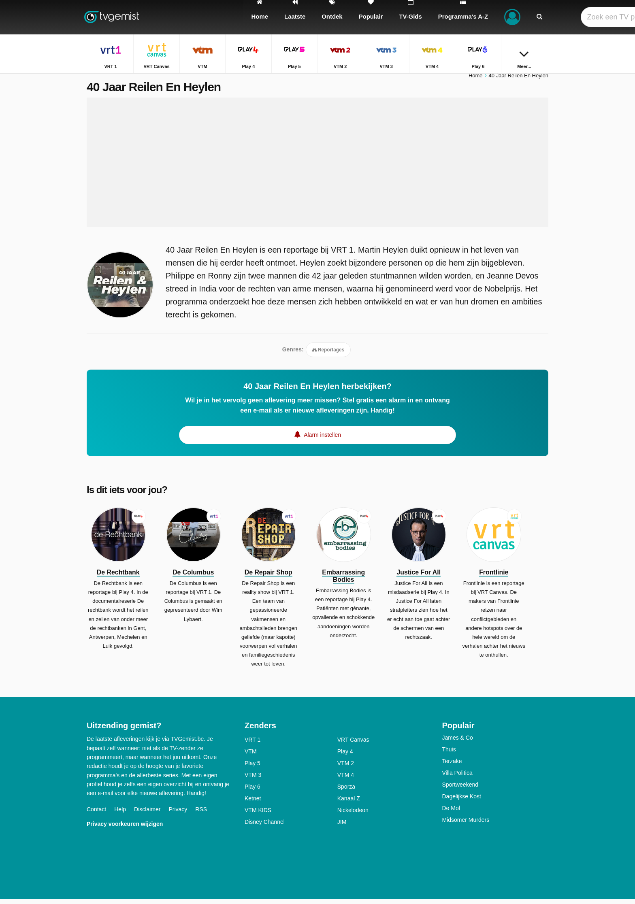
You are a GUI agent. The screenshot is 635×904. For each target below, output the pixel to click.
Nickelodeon (353, 815)
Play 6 (252, 791)
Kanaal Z (348, 803)
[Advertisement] (317, 166)
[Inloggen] (512, 17)
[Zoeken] (539, 17)
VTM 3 (253, 779)
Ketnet (253, 803)
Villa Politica (457, 777)
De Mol (451, 813)
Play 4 (345, 756)
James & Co (457, 742)
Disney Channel (265, 826)
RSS (201, 813)
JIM (342, 826)
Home (476, 80)
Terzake (452, 766)
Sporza (346, 791)
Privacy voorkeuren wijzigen (125, 828)
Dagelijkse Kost (462, 801)
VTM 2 (345, 768)
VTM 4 (345, 779)
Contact (96, 813)
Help (120, 813)
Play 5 (252, 768)
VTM (251, 756)
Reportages (328, 354)
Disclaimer (147, 813)
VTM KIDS (258, 815)
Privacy (177, 813)
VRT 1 (252, 744)
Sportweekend (460, 789)
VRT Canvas (353, 744)
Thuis (449, 754)
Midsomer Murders (466, 824)
